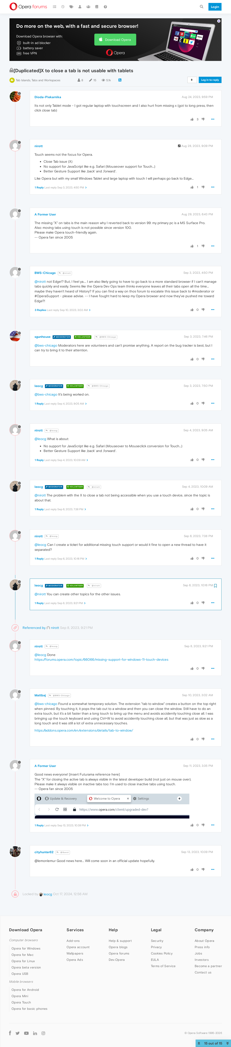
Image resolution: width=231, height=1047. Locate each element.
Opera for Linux (23, 961)
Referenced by (34, 628)
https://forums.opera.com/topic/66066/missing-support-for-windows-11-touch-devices (101, 659)
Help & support (120, 941)
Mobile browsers (21, 982)
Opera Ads (75, 959)
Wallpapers (75, 953)
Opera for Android (25, 989)
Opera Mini (20, 996)
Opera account (78, 947)
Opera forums (119, 953)
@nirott (65, 273)
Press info (202, 947)
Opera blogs (118, 947)
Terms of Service (163, 966)
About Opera (204, 941)
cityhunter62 (44, 852)
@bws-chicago (46, 345)
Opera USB (20, 973)
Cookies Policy (162, 953)
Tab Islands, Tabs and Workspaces (38, 80)
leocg (39, 386)
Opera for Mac (23, 955)
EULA (155, 959)
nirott (39, 146)
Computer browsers (23, 940)
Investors (202, 959)
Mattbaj (40, 695)
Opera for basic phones (30, 1008)
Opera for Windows (26, 948)
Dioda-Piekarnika (48, 97)
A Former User (45, 214)
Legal (156, 929)
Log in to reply (210, 79)
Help (113, 929)
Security (157, 941)
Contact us (203, 972)
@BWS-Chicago (106, 337)
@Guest (63, 852)
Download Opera (118, 40)
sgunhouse (43, 336)
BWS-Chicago (45, 273)
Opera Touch (21, 1002)
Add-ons (73, 941)
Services (75, 929)
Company (204, 929)
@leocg (52, 431)
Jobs (198, 953)
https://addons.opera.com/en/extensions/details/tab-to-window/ (84, 730)
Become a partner (208, 966)
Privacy (156, 947)
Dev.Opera (117, 959)
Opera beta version (26, 967)
